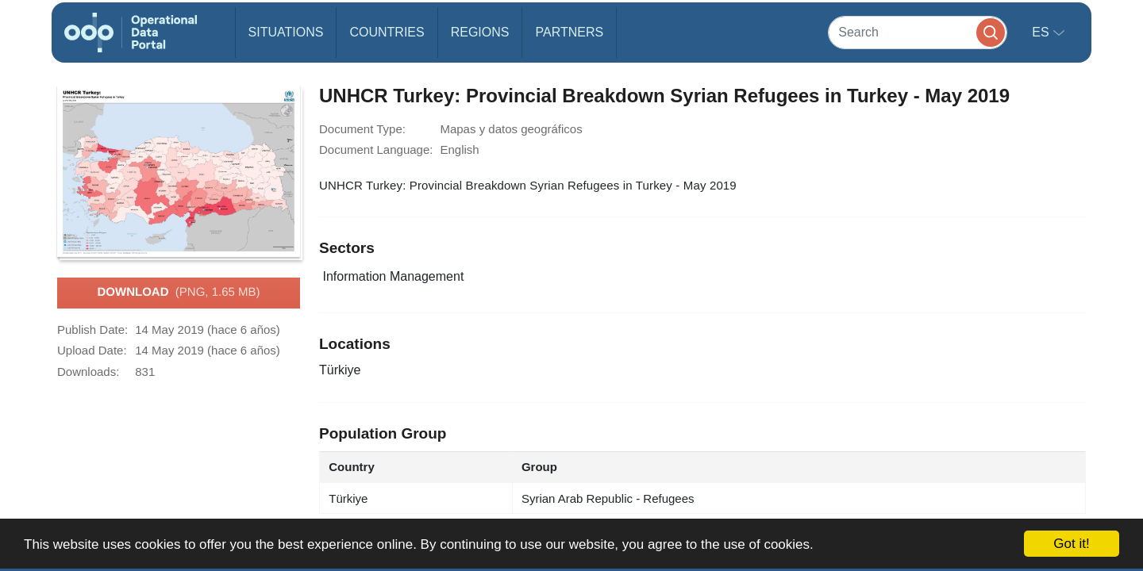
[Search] (917, 32)
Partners (569, 32)
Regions (480, 32)
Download (178, 293)
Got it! (1071, 543)
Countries (386, 32)
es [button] (1042, 32)
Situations (286, 32)
